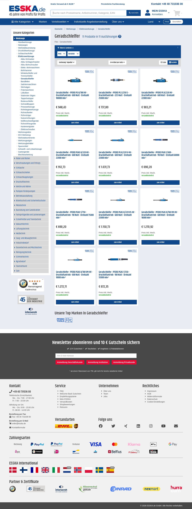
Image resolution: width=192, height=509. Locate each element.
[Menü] (42, 280)
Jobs (105, 396)
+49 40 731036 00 (20, 391)
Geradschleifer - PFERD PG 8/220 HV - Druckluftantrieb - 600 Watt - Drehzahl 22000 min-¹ (157, 95)
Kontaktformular (17, 427)
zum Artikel (75, 122)
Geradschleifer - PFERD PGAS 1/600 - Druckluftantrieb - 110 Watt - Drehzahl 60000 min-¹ (160, 155)
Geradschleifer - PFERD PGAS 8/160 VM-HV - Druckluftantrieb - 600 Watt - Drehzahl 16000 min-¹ (159, 215)
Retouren (63, 407)
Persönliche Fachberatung (113, 4)
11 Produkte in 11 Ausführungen (101, 36)
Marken (43, 21)
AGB (149, 394)
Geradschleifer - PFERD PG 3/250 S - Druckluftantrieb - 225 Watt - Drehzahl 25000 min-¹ (115, 95)
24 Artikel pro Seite (117, 62)
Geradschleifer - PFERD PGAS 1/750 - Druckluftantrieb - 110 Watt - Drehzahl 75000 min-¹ (75, 215)
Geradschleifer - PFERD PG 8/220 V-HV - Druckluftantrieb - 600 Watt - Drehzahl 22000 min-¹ (115, 155)
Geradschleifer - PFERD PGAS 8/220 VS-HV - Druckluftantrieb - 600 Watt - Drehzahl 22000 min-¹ (117, 215)
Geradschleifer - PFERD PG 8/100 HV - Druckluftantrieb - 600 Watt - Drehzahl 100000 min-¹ (72, 95)
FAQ (61, 391)
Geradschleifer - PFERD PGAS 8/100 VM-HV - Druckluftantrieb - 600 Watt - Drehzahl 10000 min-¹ (74, 274)
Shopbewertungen (67, 404)
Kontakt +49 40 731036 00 (167, 3)
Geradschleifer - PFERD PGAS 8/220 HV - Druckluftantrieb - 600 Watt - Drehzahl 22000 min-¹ (73, 155)
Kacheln (173, 62)
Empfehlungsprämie (68, 396)
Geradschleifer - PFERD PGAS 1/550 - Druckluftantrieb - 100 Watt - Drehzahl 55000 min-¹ (115, 274)
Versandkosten (66, 402)
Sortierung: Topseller (66, 62)
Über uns (107, 391)
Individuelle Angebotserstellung (90, 21)
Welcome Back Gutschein (70, 394)
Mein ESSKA (65, 399)
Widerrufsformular (154, 396)
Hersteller (73, 54)
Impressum (151, 391)
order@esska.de (17, 423)
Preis (61, 54)
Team (105, 394)
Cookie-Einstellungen (156, 402)
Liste (163, 62)
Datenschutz (152, 399)
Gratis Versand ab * (63, 4)
